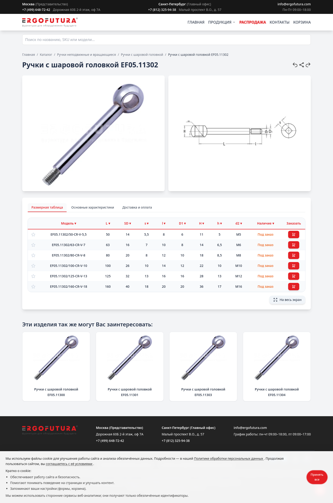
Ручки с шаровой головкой (142, 54)
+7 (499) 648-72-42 (36, 9)
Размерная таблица (47, 207)
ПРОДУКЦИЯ (222, 22)
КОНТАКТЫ (280, 22)
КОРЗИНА (302, 22)
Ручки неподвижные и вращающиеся (86, 54)
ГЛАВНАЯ (196, 22)
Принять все (317, 476)
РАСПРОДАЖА (252, 22)
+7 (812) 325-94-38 (162, 9)
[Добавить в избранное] (33, 234)
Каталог (46, 54)
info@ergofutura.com (294, 4)
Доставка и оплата (137, 207)
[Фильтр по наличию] (265, 223)
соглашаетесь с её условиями (69, 464)
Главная (28, 54)
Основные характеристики (92, 207)
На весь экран (287, 299)
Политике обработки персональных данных (229, 458)
